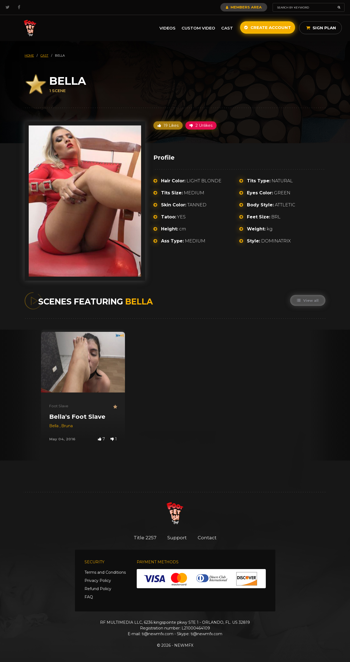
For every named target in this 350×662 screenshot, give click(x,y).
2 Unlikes (200, 125)
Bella (54, 425)
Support (177, 537)
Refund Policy (97, 588)
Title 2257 (145, 537)
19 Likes (168, 125)
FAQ (88, 596)
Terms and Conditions (105, 572)
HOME (29, 55)
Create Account (267, 27)
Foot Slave (58, 406)
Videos (167, 28)
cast (44, 55)
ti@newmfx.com (157, 633)
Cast (227, 28)
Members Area (244, 7)
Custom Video (198, 28)
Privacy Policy (97, 580)
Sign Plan (321, 27)
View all (308, 300)
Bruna (67, 425)
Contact (207, 537)
